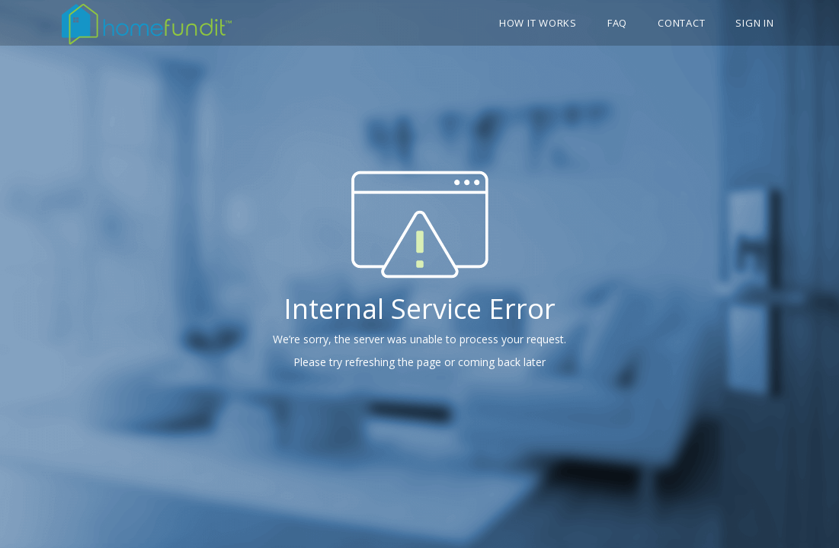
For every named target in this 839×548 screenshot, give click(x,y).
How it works (538, 23)
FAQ (617, 23)
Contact (681, 23)
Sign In (754, 23)
